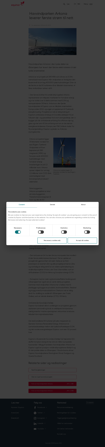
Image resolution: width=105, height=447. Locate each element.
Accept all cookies (82, 240)
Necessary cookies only (52, 240)
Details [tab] (52, 204)
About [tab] (83, 204)
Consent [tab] (22, 204)
